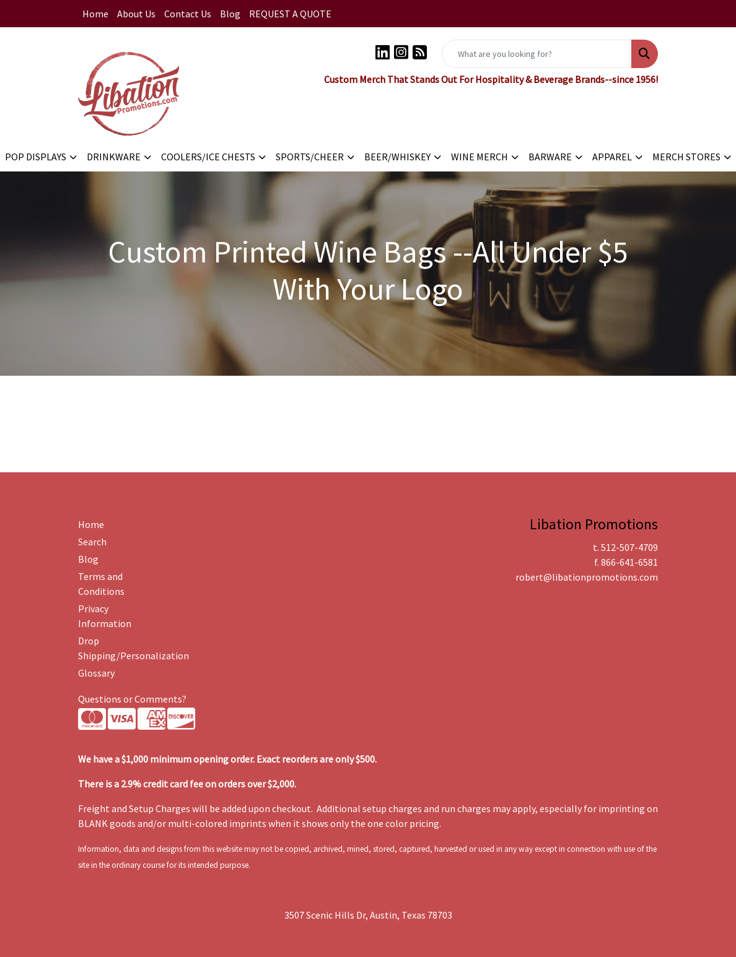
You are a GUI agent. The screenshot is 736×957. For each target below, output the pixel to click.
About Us (136, 13)
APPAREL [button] (612, 156)
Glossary (96, 673)
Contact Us (187, 13)
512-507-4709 (629, 547)
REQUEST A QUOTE (290, 13)
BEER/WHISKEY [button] (397, 156)
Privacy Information (104, 616)
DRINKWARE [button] (114, 156)
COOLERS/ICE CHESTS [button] (208, 156)
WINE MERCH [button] (479, 156)
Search (92, 541)
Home (95, 13)
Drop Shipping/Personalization (120, 648)
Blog (230, 13)
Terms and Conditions (101, 583)
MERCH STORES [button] (686, 156)
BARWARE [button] (550, 156)
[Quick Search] (537, 54)
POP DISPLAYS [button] (35, 156)
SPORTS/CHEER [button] (310, 156)
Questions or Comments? (132, 699)
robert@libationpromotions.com (586, 577)
